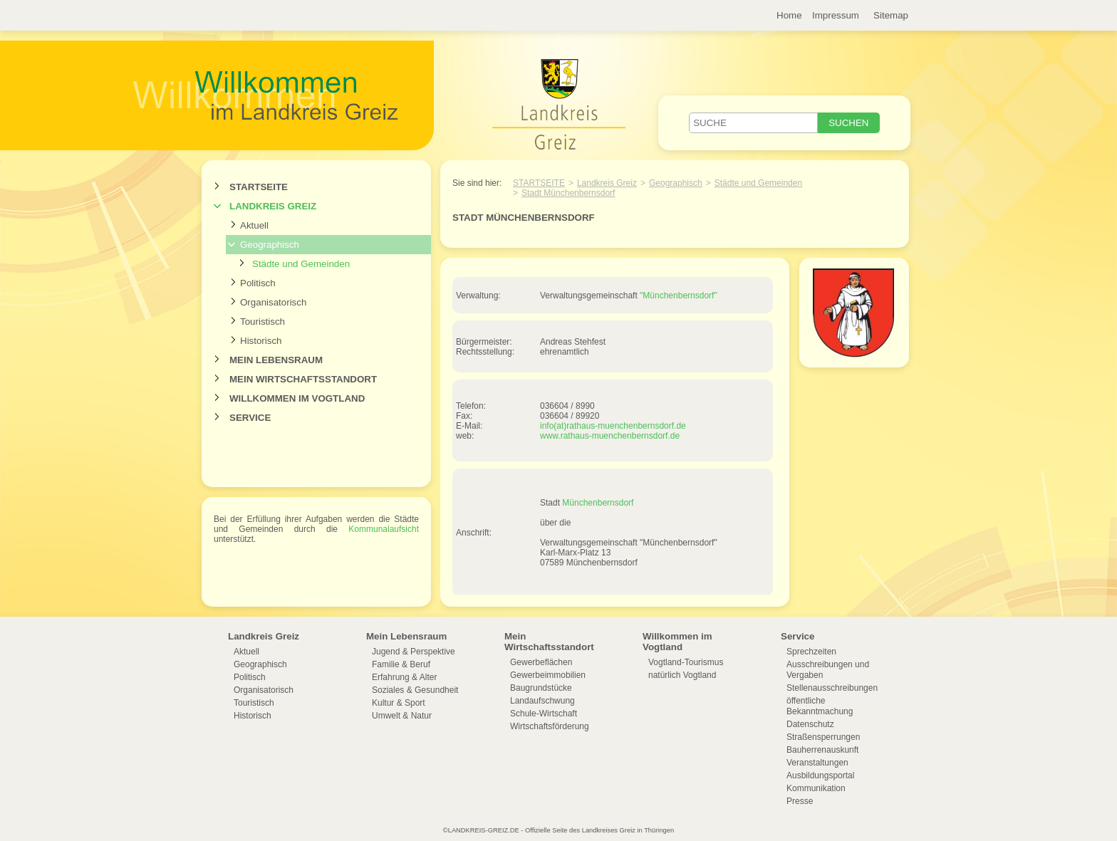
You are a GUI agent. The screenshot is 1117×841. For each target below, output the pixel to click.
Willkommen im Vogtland (297, 398)
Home (789, 15)
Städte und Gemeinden (301, 263)
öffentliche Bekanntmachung (819, 706)
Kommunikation (816, 788)
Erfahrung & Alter (404, 677)
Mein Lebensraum (276, 360)
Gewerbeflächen (541, 662)
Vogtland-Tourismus (685, 662)
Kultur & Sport (398, 703)
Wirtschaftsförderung (549, 726)
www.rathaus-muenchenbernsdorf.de (610, 436)
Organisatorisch (273, 302)
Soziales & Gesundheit (415, 690)
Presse (799, 801)
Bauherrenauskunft (822, 750)
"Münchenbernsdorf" (678, 296)
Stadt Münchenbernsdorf (568, 193)
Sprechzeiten (811, 652)
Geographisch (269, 244)
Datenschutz (810, 724)
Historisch (261, 340)
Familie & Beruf (401, 664)
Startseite (258, 187)
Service (250, 417)
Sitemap (890, 15)
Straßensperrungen (823, 737)
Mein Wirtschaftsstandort (303, 379)
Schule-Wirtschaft (543, 714)
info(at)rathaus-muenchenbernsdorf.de (613, 426)
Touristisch (262, 321)
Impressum (835, 15)
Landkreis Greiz (272, 206)
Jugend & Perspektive (413, 652)
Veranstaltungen (817, 763)
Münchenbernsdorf (597, 503)
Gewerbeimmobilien (548, 675)
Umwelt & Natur (402, 716)
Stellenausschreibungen (832, 688)
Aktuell (254, 225)
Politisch (258, 283)
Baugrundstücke (541, 688)
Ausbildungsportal (820, 775)
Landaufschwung (542, 701)
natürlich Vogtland (682, 675)
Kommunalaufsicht (383, 529)
